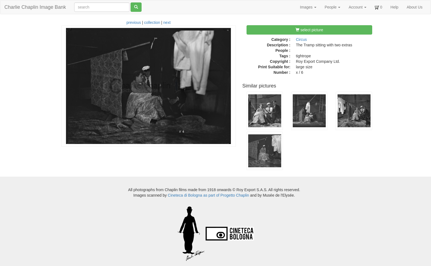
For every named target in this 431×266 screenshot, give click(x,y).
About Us (414, 7)
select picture (309, 30)
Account (357, 7)
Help (395, 7)
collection (152, 22)
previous (133, 22)
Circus (301, 39)
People (332, 7)
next (166, 22)
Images (308, 7)
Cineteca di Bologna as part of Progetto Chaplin (208, 195)
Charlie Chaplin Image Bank (35, 7)
